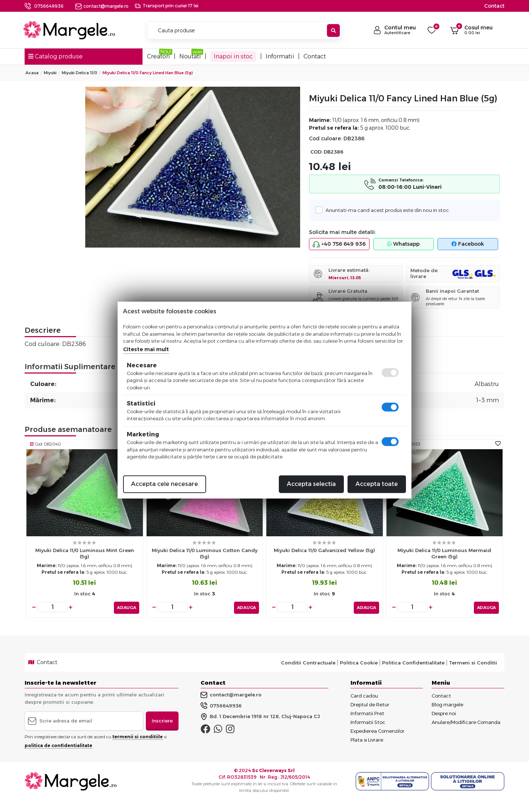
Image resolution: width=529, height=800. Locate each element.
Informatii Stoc (367, 721)
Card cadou (364, 695)
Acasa (32, 72)
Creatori (158, 56)
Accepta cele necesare (164, 483)
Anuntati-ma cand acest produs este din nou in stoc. (385, 209)
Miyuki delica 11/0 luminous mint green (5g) (84, 553)
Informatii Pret (367, 712)
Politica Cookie (359, 661)
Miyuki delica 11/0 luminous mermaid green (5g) (444, 553)
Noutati (190, 56)
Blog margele (447, 703)
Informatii (280, 56)
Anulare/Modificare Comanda (466, 721)
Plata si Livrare (366, 739)
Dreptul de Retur (369, 703)
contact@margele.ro (102, 6)
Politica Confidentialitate (413, 661)
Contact (494, 6)
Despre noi (444, 712)
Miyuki (50, 72)
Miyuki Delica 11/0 (79, 72)
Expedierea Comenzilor (377, 730)
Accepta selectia (311, 483)
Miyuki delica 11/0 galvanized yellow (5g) (324, 550)
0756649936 (49, 6)
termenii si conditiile (137, 735)
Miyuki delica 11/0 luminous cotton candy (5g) (205, 553)
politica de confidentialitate (58, 744)
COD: (316, 152)
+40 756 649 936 (339, 244)
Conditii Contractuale (308, 661)
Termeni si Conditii (473, 661)
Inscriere (162, 719)
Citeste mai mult (146, 349)
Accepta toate (377, 483)
